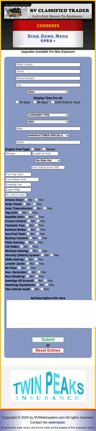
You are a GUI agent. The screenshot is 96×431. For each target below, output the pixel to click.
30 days (24, 102)
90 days (42, 102)
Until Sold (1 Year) (67, 102)
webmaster (56, 422)
